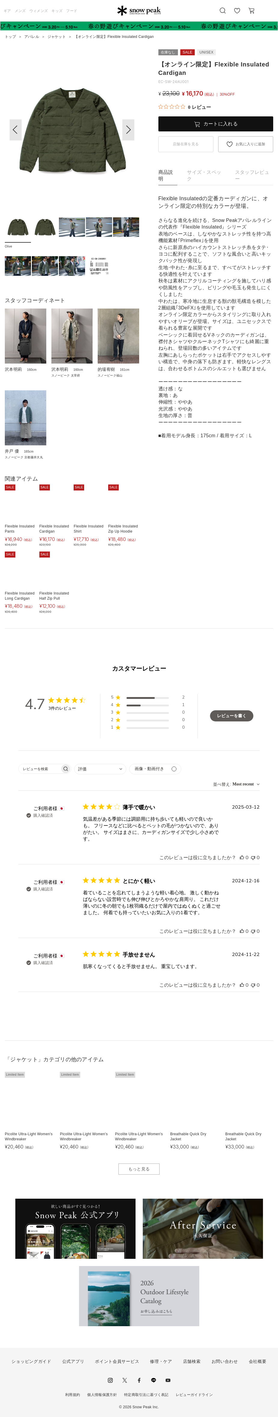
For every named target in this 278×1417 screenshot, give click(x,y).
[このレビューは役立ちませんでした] (253, 857)
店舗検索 (192, 1361)
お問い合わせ (225, 1361)
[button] (128, 129)
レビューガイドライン (194, 1395)
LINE (153, 1380)
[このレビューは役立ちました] (242, 857)
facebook (139, 1380)
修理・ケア (161, 1361)
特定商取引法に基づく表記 (146, 1395)
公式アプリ (73, 1361)
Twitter (125, 1380)
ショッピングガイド (31, 1361)
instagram (110, 1380)
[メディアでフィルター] (155, 769)
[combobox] (100, 769)
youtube (168, 1380)
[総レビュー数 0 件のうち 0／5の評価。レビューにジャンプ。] (184, 107)
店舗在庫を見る (186, 144)
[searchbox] (39, 768)
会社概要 (258, 1361)
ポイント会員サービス (117, 1361)
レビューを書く (231, 716)
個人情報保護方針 (102, 1395)
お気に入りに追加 (250, 144)
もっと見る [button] (139, 1168)
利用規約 (72, 1395)
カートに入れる (220, 123)
